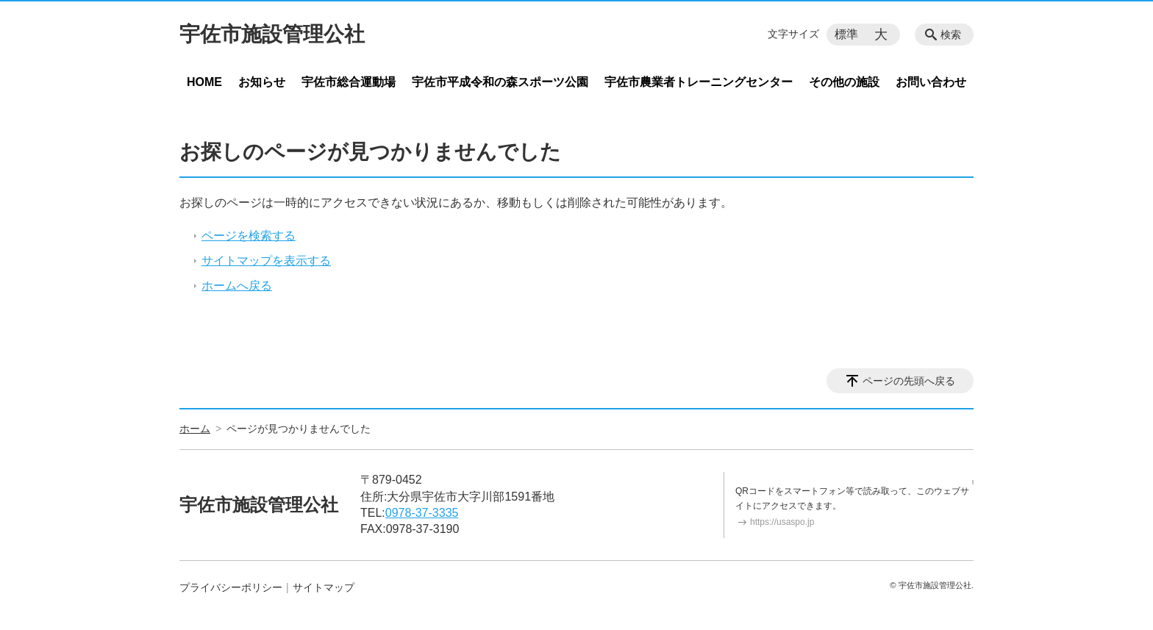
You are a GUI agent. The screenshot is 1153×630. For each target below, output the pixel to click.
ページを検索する (248, 235)
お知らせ (261, 82)
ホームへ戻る (236, 285)
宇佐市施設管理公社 (272, 34)
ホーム (194, 428)
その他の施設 (844, 82)
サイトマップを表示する (266, 260)
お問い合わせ (931, 82)
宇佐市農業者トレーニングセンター (698, 82)
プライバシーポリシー (230, 587)
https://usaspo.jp (782, 522)
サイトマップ (323, 587)
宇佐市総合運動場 (348, 82)
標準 (846, 34)
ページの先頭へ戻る (909, 381)
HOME (204, 82)
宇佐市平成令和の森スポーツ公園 (500, 82)
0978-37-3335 (422, 512)
